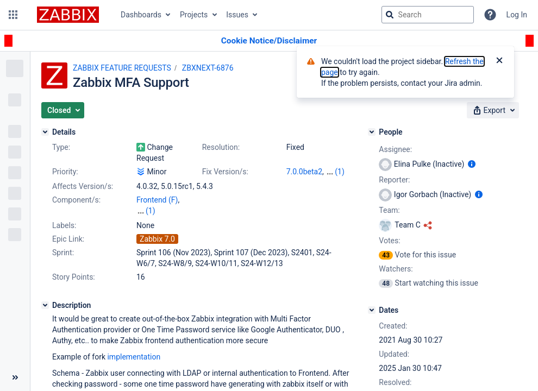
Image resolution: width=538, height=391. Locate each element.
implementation (133, 356)
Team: (389, 210)
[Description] (45, 305)
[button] (13, 15)
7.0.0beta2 (304, 171)
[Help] (490, 14)
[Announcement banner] (269, 41)
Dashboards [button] (141, 14)
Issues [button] (237, 14)
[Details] (45, 132)
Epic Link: (68, 239)
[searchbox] (427, 14)
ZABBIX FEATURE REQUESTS (122, 68)
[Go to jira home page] (68, 15)
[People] (372, 132)
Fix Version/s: (225, 171)
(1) (340, 171)
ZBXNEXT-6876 (208, 68)
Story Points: (73, 277)
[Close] (499, 61)
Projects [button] (194, 14)
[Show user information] (471, 164)
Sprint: (63, 252)
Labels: (64, 225)
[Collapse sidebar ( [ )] (14, 377)
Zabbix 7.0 (157, 239)
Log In (516, 14)
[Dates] (372, 310)
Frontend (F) (157, 199)
